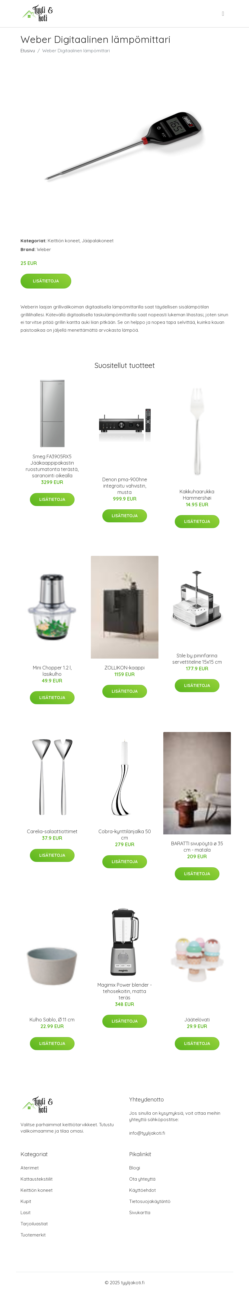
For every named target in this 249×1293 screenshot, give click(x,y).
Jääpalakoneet (97, 240)
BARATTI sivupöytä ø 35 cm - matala (197, 846)
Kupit (26, 1201)
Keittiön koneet (64, 240)
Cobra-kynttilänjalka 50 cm (124, 834)
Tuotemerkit (33, 1235)
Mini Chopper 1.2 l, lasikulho (52, 671)
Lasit (25, 1212)
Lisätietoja (46, 281)
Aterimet (30, 1168)
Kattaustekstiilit (37, 1179)
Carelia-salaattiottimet (52, 831)
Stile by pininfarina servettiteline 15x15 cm (197, 659)
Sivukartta (139, 1212)
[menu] (223, 13)
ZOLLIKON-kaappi (124, 668)
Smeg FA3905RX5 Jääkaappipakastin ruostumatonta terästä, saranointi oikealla (52, 466)
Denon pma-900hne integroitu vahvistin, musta (124, 485)
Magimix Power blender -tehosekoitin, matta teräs (124, 991)
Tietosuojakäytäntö (150, 1201)
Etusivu (28, 50)
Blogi (134, 1168)
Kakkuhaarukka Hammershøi (197, 495)
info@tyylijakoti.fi (147, 1133)
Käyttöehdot (142, 1190)
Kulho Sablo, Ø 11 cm (52, 1020)
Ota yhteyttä (142, 1179)
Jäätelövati (197, 1020)
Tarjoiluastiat (34, 1224)
